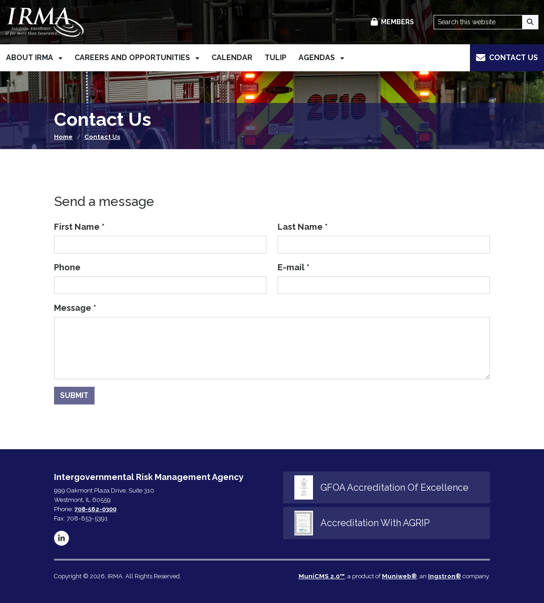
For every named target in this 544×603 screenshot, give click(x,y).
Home (63, 136)
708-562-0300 (95, 509)
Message (75, 308)
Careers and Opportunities (133, 58)
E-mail (294, 267)
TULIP (275, 58)
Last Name (303, 227)
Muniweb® (399, 576)
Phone (67, 267)
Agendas (318, 58)
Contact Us (102, 136)
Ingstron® (444, 576)
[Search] (530, 22)
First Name (79, 227)
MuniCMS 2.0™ (322, 576)
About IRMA (30, 58)
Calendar (231, 58)
